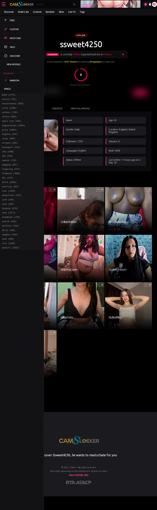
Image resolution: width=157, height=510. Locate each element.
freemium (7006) (11, 183)
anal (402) (8, 256)
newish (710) (9, 168)
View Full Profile (117, 87)
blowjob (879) (10, 221)
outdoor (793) (10, 114)
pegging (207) (10, 173)
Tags (82, 12)
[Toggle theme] (150, 4)
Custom (37, 12)
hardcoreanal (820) (13, 105)
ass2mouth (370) (11, 231)
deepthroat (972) (11, 207)
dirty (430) (8, 246)
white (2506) (9, 192)
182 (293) (7, 163)
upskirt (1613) (10, 265)
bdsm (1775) (8, 95)
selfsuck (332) (10, 241)
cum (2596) (8, 158)
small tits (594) (11, 124)
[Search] (53, 4)
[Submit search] (74, 4)
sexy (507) (8, 217)
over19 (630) (9, 236)
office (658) (9, 119)
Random (50, 12)
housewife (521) (11, 153)
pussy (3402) (9, 134)
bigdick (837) (10, 139)
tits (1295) (8, 260)
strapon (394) (10, 148)
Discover (9, 12)
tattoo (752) (9, 100)
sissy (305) (8, 144)
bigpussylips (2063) (13, 129)
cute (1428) (8, 202)
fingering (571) (11, 178)
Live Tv (72, 12)
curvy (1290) (9, 109)
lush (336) (8, 212)
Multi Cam (23, 12)
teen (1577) (8, 226)
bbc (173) (7, 187)
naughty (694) (10, 251)
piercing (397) (10, 197)
